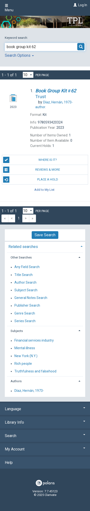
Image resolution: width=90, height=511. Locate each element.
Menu (9, 8)
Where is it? (30, 160)
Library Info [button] (45, 422)
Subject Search (25, 290)
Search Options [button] (19, 55)
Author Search (25, 282)
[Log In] (74, 5)
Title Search (23, 275)
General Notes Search (30, 298)
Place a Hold (30, 179)
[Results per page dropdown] (28, 75)
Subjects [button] (17, 331)
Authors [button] (16, 381)
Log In (82, 5)
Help (9, 462)
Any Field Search (27, 267)
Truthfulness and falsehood (35, 371)
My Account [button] (45, 449)
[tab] (45, 246)
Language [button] (45, 409)
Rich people (23, 363)
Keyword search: (17, 37)
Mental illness (24, 348)
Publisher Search (27, 306)
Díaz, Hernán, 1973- (29, 391)
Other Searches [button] (21, 257)
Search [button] (45, 435)
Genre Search (24, 313)
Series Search (25, 321)
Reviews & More (31, 170)
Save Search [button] (45, 235)
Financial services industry (34, 341)
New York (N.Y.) (25, 356)
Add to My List (44, 189)
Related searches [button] (23, 246)
